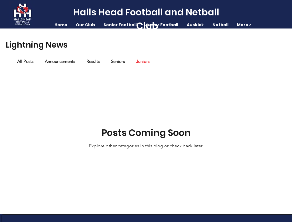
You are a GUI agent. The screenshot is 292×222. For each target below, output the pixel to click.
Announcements (60, 61)
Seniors (118, 61)
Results (93, 61)
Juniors (142, 61)
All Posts (25, 61)
